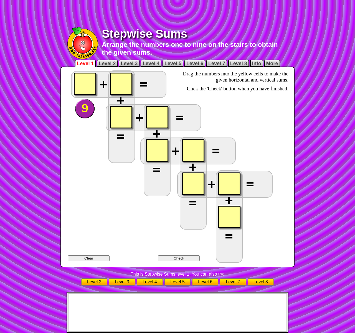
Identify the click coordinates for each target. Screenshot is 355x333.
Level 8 (238, 63)
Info (256, 63)
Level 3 (129, 63)
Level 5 (172, 63)
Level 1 (85, 63)
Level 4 (151, 63)
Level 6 (194, 63)
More (272, 63)
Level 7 (216, 63)
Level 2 (107, 63)
